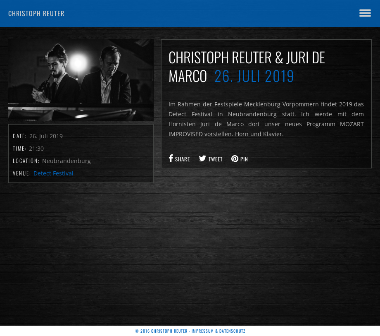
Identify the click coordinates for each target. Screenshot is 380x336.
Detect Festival (53, 173)
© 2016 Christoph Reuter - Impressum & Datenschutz (190, 331)
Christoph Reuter (36, 13)
